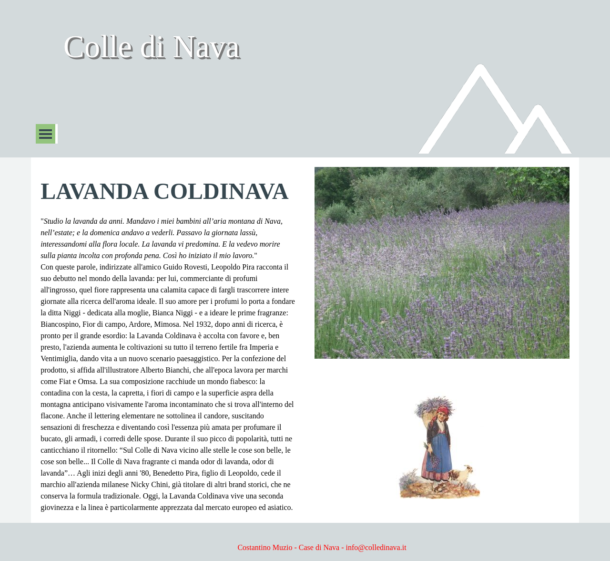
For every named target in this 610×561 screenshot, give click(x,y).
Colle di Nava (151, 46)
